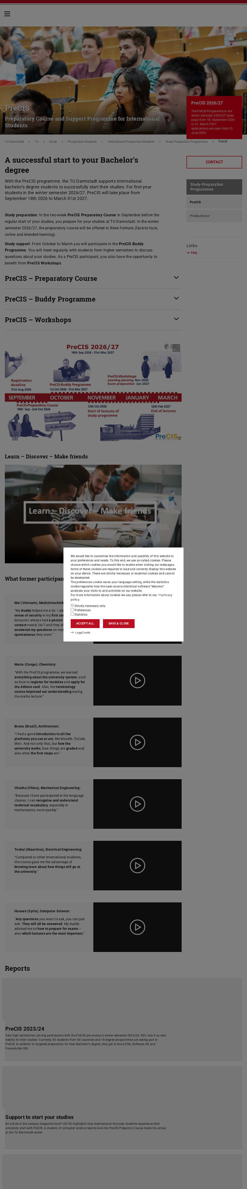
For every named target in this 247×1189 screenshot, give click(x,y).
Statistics (79, 614)
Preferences (81, 610)
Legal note (80, 632)
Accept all (85, 623)
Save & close (119, 623)
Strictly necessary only (88, 605)
